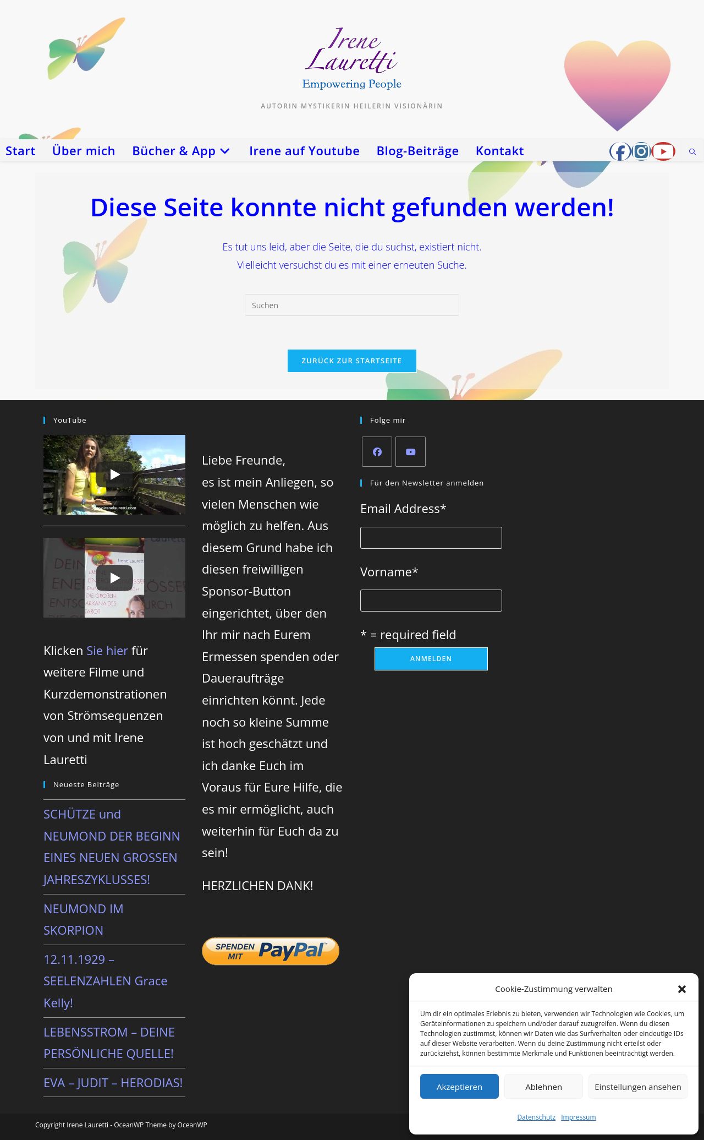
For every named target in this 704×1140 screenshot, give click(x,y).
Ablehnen (543, 1086)
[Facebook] (377, 452)
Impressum (578, 1117)
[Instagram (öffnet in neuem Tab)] (641, 151)
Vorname (389, 571)
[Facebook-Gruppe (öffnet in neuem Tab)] (620, 151)
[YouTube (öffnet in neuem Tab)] (663, 151)
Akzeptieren (459, 1086)
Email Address (403, 508)
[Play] (114, 475)
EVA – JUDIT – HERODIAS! (113, 1082)
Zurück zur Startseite (352, 361)
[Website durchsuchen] (692, 152)
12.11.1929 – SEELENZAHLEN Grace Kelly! (105, 981)
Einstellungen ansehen (638, 1086)
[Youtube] (410, 452)
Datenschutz (536, 1117)
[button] (682, 989)
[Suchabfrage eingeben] (352, 305)
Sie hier (107, 650)
